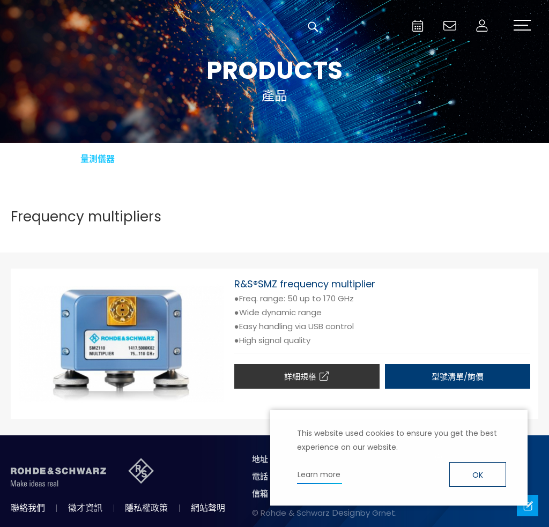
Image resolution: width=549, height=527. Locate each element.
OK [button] (477, 475)
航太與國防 (215, 159)
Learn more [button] (319, 474)
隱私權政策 (146, 508)
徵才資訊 (85, 508)
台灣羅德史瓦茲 (90, 27)
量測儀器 (97, 159)
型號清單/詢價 (458, 376)
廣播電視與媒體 (333, 159)
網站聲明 (208, 508)
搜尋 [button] (313, 27)
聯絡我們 (28, 508)
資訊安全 (451, 159)
